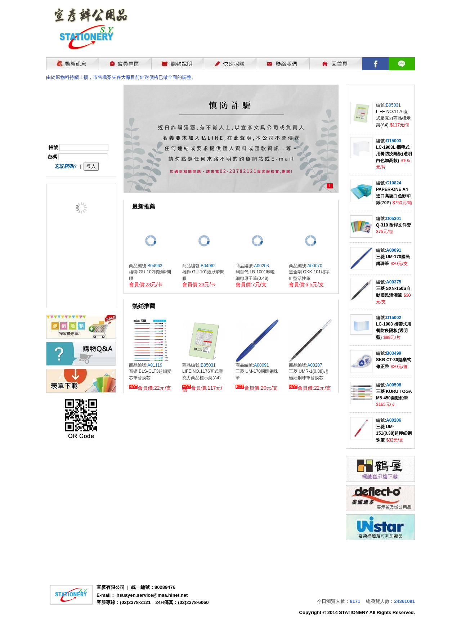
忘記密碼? (66, 166)
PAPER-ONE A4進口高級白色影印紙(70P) (393, 196)
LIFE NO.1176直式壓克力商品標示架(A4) (393, 118)
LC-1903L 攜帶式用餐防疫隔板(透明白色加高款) (394, 154)
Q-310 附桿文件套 (393, 225)
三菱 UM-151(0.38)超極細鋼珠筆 (394, 433)
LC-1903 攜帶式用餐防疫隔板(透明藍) (393, 331)
